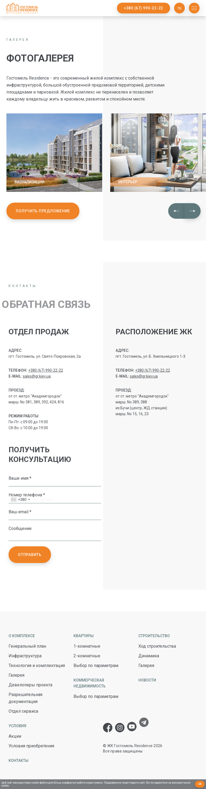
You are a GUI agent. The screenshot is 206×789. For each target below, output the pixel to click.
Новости (147, 680)
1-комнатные (86, 646)
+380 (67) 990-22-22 (143, 8)
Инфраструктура (25, 655)
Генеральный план (27, 646)
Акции (15, 736)
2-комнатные (86, 655)
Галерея (16, 675)
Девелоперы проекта (30, 684)
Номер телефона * (27, 494)
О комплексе (22, 636)
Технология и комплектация (37, 665)
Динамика (148, 655)
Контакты (18, 760)
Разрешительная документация (25, 698)
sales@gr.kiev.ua (37, 376)
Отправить (30, 555)
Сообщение (20, 528)
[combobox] (20, 500)
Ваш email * (20, 511)
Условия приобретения (31, 745)
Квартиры (83, 636)
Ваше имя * (20, 478)
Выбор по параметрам (95, 665)
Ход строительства (157, 646)
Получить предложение (43, 211)
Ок (200, 784)
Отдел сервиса (23, 711)
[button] (176, 211)
